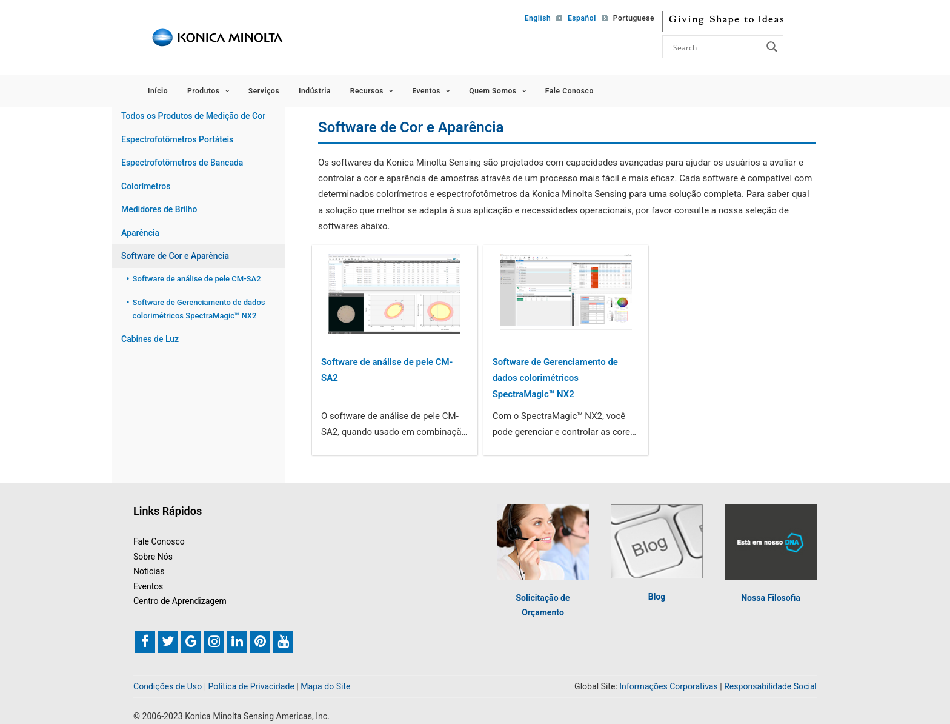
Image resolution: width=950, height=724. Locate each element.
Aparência (140, 233)
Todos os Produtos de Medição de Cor (193, 116)
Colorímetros (145, 186)
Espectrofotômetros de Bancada (182, 162)
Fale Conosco (569, 91)
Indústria (315, 91)
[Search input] (716, 47)
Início (158, 91)
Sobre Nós (153, 556)
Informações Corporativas (668, 686)
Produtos (208, 91)
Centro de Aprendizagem (180, 601)
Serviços (263, 91)
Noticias (149, 571)
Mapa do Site (325, 686)
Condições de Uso (167, 686)
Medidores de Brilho (159, 209)
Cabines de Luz (150, 339)
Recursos (371, 91)
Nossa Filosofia (770, 598)
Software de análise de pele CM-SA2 (387, 370)
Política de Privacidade (251, 686)
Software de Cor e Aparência (175, 256)
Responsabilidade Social (770, 686)
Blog (657, 597)
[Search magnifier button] (772, 46)
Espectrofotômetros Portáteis (177, 139)
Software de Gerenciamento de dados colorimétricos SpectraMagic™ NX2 (555, 378)
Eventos (431, 91)
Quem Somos (497, 91)
